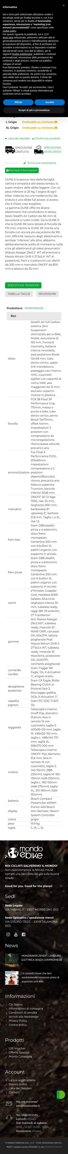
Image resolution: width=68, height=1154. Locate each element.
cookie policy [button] (9, 31)
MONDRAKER (34, 308)
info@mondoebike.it (28, 1105)
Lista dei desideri (19, 138)
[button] (63, 5)
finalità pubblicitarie (22, 54)
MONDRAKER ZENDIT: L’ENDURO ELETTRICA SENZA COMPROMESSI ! (42, 959)
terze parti (8, 37)
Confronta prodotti (47, 138)
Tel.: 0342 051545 (27, 1114)
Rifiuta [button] (18, 102)
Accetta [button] (49, 102)
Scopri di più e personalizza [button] (34, 110)
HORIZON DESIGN (53, 1147)
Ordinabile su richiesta (40, 122)
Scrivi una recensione (40, 163)
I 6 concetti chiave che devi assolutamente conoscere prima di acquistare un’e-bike (40, 977)
